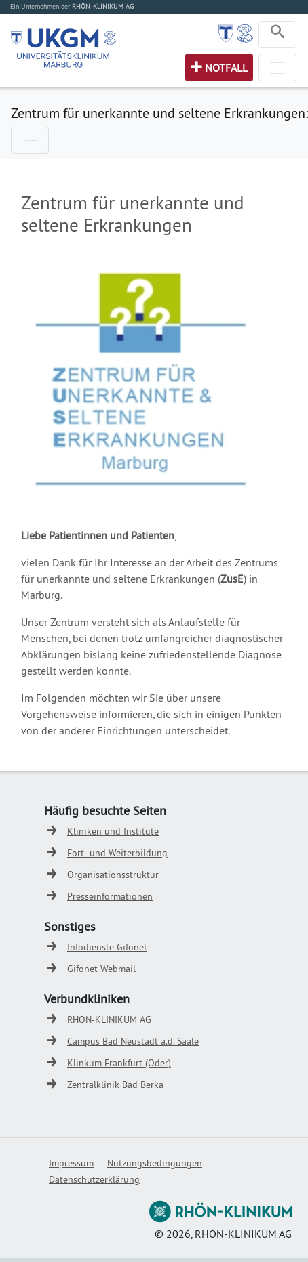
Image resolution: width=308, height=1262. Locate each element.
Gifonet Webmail (101, 969)
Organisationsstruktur (113, 874)
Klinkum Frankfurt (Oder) (119, 1063)
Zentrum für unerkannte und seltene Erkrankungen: (159, 112)
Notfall (226, 68)
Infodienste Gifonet (107, 947)
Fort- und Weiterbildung (117, 853)
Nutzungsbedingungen (154, 1163)
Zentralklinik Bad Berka (115, 1084)
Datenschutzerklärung (94, 1179)
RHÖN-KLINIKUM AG (109, 1019)
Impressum (71, 1163)
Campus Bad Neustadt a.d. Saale (133, 1041)
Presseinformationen (110, 896)
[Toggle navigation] (277, 34)
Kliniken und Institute (113, 831)
